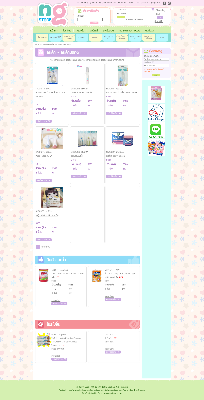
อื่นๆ (162, 37)
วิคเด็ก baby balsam (116, 156)
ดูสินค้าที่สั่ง (158, 21)
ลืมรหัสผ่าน (129, 19)
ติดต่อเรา (149, 30)
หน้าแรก (54, 30)
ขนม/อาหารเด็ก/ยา (135, 37)
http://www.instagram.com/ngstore (116, 389)
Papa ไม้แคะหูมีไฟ (44, 156)
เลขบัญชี (94, 30)
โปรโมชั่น (67, 30)
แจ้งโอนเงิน (108, 30)
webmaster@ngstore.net (113, 393)
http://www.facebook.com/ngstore (80, 389)
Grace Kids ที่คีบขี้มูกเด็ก (82, 93)
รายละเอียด (55, 300)
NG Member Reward (129, 30)
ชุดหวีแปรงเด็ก (77, 156)
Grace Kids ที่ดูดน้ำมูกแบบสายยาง (121, 93)
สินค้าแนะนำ (42, 37)
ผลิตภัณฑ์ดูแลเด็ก (109, 37)
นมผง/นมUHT (55, 37)
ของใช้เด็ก (95, 37)
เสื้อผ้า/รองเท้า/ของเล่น (122, 37)
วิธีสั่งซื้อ (80, 30)
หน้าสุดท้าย (45, 246)
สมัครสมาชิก (139, 19)
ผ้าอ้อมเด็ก (82, 37)
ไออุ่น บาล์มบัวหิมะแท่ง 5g (47, 215)
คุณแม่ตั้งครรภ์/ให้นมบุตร (69, 37)
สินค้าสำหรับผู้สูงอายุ (148, 37)
